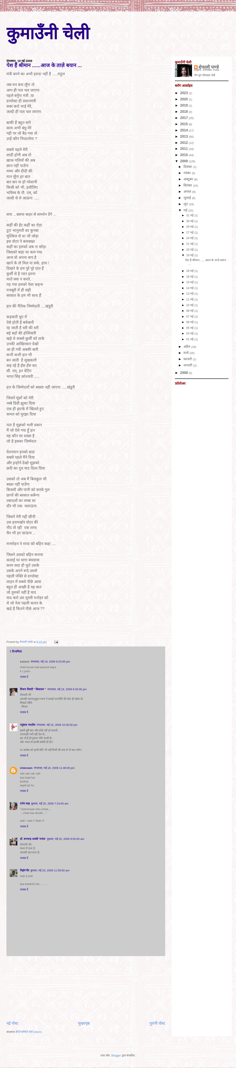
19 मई (190, 255)
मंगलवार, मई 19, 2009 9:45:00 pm (67, 689)
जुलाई (187, 198)
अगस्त (187, 191)
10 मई (190, 305)
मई (185, 210)
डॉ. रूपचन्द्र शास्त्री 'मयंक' (33, 839)
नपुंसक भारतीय (27, 724)
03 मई (190, 333)
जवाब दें (24, 676)
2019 (184, 105)
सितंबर (188, 185)
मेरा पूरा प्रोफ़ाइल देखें (204, 75)
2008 (184, 373)
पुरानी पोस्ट (157, 1023)
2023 (184, 93)
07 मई (190, 316)
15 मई (190, 282)
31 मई (190, 215)
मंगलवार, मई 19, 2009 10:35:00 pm (57, 724)
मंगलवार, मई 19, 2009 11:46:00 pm (54, 768)
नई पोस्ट (12, 1023)
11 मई (190, 299)
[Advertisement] (86, 988)
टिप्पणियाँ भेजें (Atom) (30, 1031)
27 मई (190, 232)
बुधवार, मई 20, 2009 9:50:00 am (65, 839)
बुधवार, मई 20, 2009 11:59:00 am (49, 870)
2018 (184, 111)
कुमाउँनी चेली (47, 33)
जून (186, 204)
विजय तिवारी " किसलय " (33, 689)
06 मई (190, 322)
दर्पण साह (25, 803)
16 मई (190, 276)
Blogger (116, 1055)
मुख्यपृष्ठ (84, 1023)
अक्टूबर (188, 179)
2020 (184, 99)
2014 (184, 130)
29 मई (190, 226)
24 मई (190, 238)
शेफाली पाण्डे (208, 67)
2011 (184, 149)
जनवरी (188, 365)
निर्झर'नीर (24, 870)
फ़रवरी (188, 359)
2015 (184, 124)
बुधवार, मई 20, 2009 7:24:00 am (49, 803)
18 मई (190, 271)
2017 (184, 118)
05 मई (190, 328)
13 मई (190, 293)
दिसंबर (188, 167)
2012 (184, 143)
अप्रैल (187, 346)
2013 (184, 136)
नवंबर (187, 173)
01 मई (190, 339)
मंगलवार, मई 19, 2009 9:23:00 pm (50, 661)
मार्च (186, 353)
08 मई (190, 310)
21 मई (190, 244)
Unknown (26, 768)
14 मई (190, 288)
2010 (184, 155)
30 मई (190, 221)
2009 (184, 161)
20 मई (190, 249)
